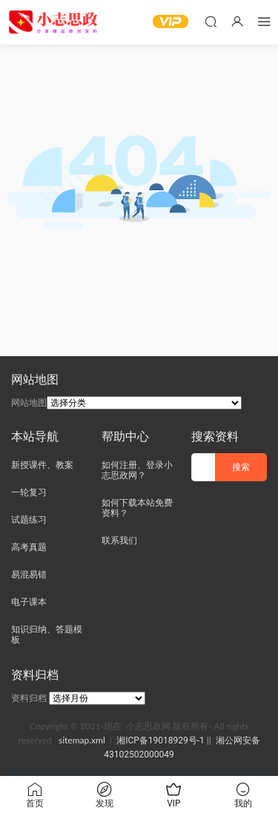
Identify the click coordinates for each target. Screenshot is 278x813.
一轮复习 (29, 492)
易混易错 (29, 574)
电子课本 (29, 602)
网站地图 (29, 403)
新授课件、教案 (42, 465)
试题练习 (29, 520)
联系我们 (119, 540)
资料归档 (29, 698)
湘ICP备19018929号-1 (160, 740)
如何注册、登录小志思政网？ (137, 470)
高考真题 (29, 547)
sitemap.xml (82, 740)
